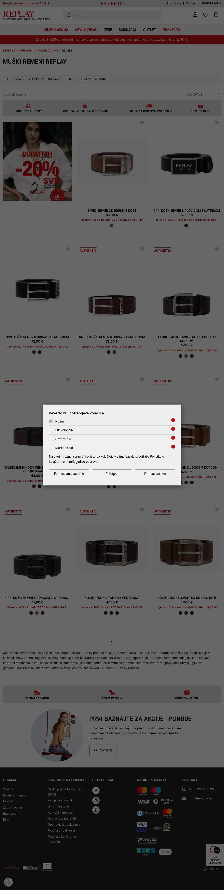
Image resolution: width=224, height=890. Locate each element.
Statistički (63, 439)
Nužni (59, 421)
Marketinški (64, 448)
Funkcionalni (64, 430)
